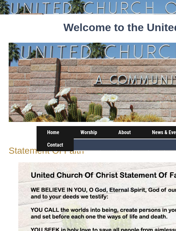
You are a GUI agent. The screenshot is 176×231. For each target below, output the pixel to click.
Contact (55, 145)
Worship (88, 132)
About (124, 132)
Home (53, 132)
